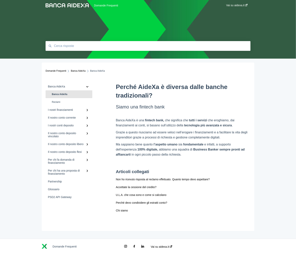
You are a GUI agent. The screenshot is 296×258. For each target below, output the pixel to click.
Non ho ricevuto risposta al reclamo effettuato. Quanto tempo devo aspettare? (163, 179)
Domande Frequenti (106, 5)
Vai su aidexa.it (161, 246)
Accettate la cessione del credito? (136, 187)
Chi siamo (122, 210)
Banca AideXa (59, 94)
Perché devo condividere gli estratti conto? (141, 202)
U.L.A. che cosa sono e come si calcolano (141, 194)
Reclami (56, 102)
